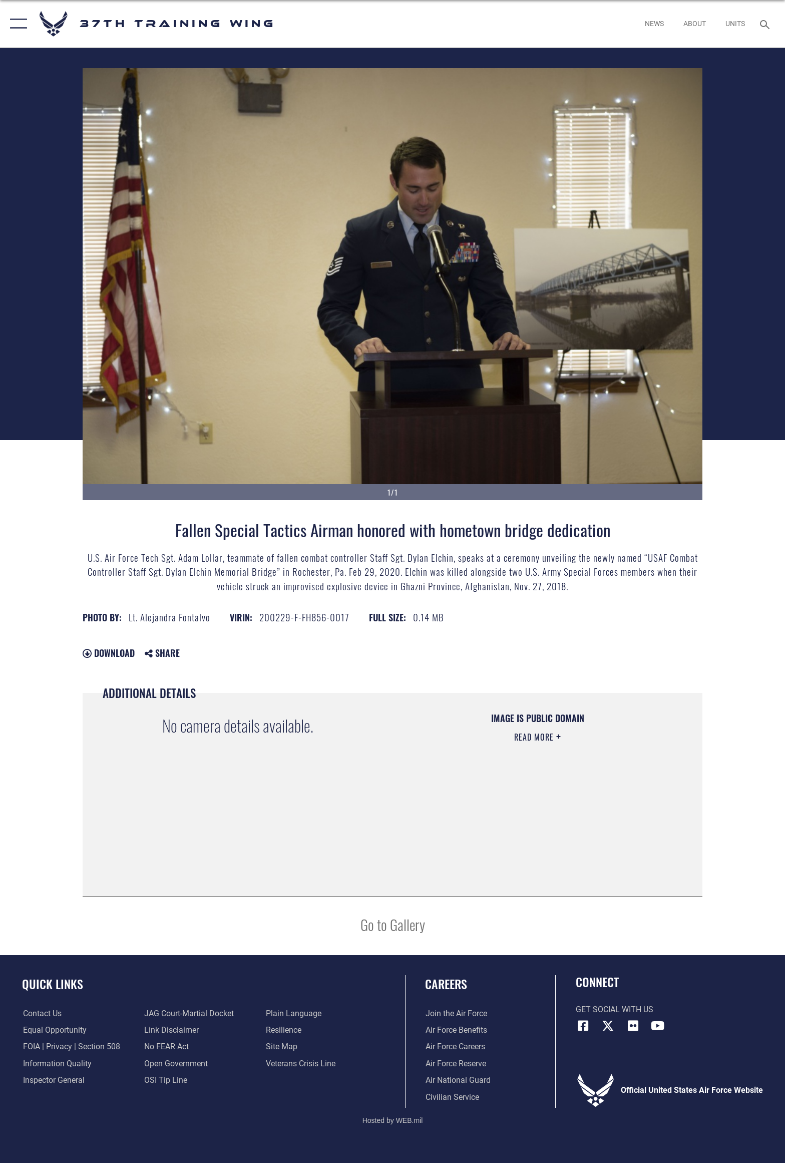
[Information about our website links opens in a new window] (171, 1030)
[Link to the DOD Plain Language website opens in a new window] (293, 1013)
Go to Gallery (392, 924)
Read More (535, 737)
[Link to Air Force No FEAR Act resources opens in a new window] (166, 1046)
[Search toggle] (766, 24)
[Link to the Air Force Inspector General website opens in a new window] (53, 1080)
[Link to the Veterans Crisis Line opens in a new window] (300, 1063)
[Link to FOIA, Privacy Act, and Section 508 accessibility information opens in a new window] (70, 1046)
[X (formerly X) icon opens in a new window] (607, 1025)
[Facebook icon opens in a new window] (583, 1025)
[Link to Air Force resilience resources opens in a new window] (283, 1030)
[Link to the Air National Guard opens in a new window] (457, 1080)
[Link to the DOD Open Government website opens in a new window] (176, 1063)
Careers (446, 984)
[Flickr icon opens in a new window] (632, 1025)
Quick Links (52, 984)
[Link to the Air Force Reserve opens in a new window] (455, 1063)
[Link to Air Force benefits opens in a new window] (456, 1030)
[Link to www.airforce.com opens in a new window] (456, 1013)
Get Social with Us (614, 1009)
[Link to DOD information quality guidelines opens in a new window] (56, 1063)
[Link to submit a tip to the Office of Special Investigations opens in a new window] (165, 1080)
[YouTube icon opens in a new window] (657, 1025)
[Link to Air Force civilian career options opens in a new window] (452, 1096)
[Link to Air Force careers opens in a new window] (455, 1046)
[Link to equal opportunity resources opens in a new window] (54, 1030)
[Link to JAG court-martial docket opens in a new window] (189, 1013)
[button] (16, 24)
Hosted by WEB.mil (392, 1120)
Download (109, 652)
